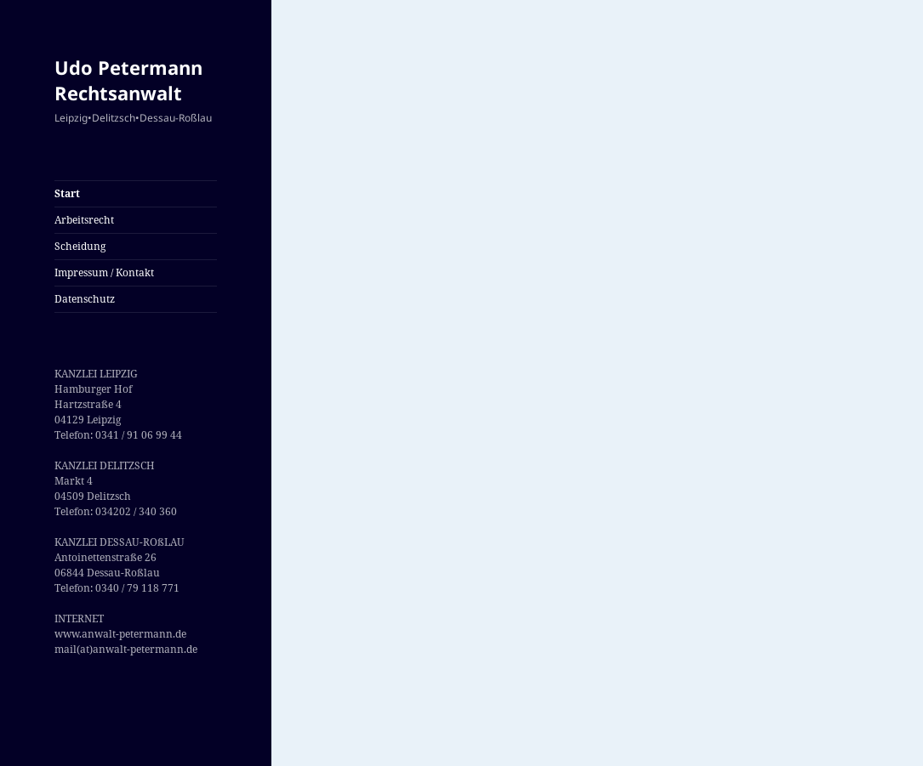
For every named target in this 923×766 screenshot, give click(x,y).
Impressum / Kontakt (104, 272)
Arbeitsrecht (84, 220)
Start (67, 193)
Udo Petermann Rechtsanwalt (128, 79)
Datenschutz (84, 299)
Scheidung (79, 246)
